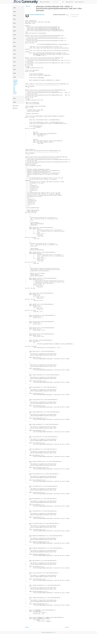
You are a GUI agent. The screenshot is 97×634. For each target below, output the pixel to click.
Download (15, 108)
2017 (14, 42)
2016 (14, 46)
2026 (14, 7)
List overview (15, 105)
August (14, 84)
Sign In (77, 1)
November (15, 81)
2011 (14, 65)
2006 (14, 102)
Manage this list (69, 1)
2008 (14, 77)
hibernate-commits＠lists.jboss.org (37, 14)
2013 (14, 57)
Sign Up (81, 1)
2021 (14, 27)
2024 (14, 15)
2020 (14, 30)
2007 (14, 98)
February (15, 92)
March (14, 91)
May (14, 88)
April (14, 89)
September (15, 83)
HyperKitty (48, 632)
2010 (14, 69)
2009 (14, 73)
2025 (14, 11)
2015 (14, 50)
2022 (14, 23)
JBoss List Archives (31, 1)
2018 (14, 38)
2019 (14, 34)
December (15, 79)
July (14, 86)
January (14, 93)
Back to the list (74, 16)
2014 (14, 54)
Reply (27, 627)
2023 (14, 19)
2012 (14, 61)
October (14, 82)
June (14, 87)
